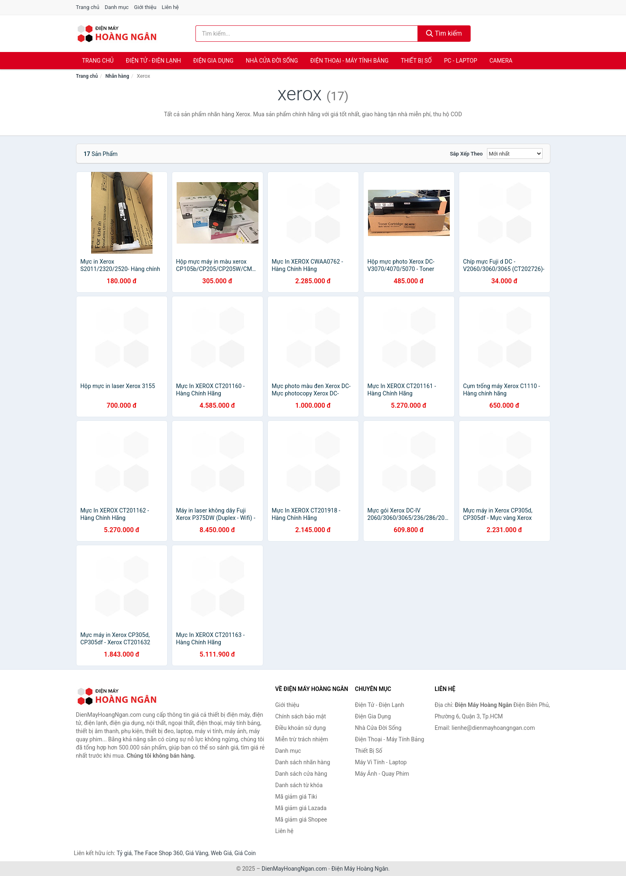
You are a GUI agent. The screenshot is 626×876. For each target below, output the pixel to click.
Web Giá (221, 853)
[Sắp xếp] (515, 153)
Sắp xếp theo (466, 154)
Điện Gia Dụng (213, 60)
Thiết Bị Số (416, 60)
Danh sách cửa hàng (301, 773)
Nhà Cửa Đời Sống (272, 60)
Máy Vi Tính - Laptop (381, 762)
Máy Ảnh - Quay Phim (382, 773)
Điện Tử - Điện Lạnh (153, 60)
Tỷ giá (124, 853)
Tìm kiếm (444, 33)
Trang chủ (87, 7)
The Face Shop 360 (158, 853)
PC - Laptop (460, 60)
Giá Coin (245, 853)
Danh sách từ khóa (299, 785)
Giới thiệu (145, 7)
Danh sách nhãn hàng (302, 762)
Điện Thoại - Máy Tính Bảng (349, 60)
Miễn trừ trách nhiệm (301, 739)
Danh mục (117, 7)
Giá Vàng (196, 853)
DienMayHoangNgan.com (294, 868)
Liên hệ (170, 7)
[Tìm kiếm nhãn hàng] (306, 33)
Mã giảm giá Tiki (296, 796)
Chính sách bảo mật (300, 716)
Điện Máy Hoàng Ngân (359, 868)
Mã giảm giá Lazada (301, 808)
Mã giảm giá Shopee (301, 819)
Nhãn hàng (117, 76)
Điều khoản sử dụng (300, 728)
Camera (500, 60)
